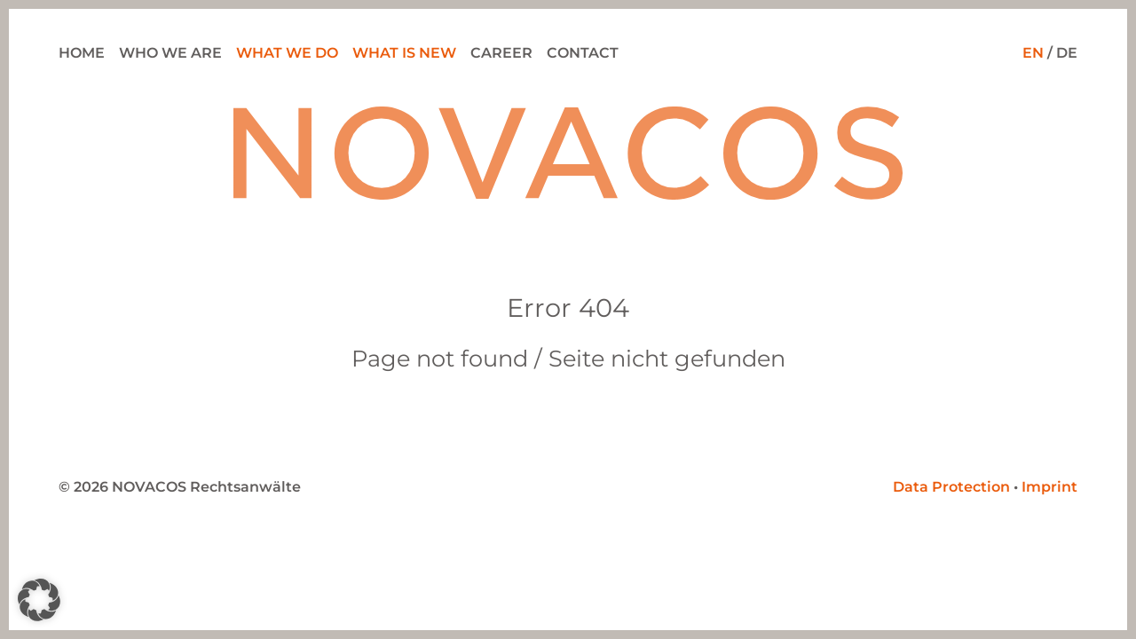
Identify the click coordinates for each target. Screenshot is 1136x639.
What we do (287, 52)
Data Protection (951, 486)
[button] (39, 600)
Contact (583, 52)
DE (1066, 52)
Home (82, 52)
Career (501, 52)
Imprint (1049, 486)
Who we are (170, 52)
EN (1033, 52)
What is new (404, 52)
